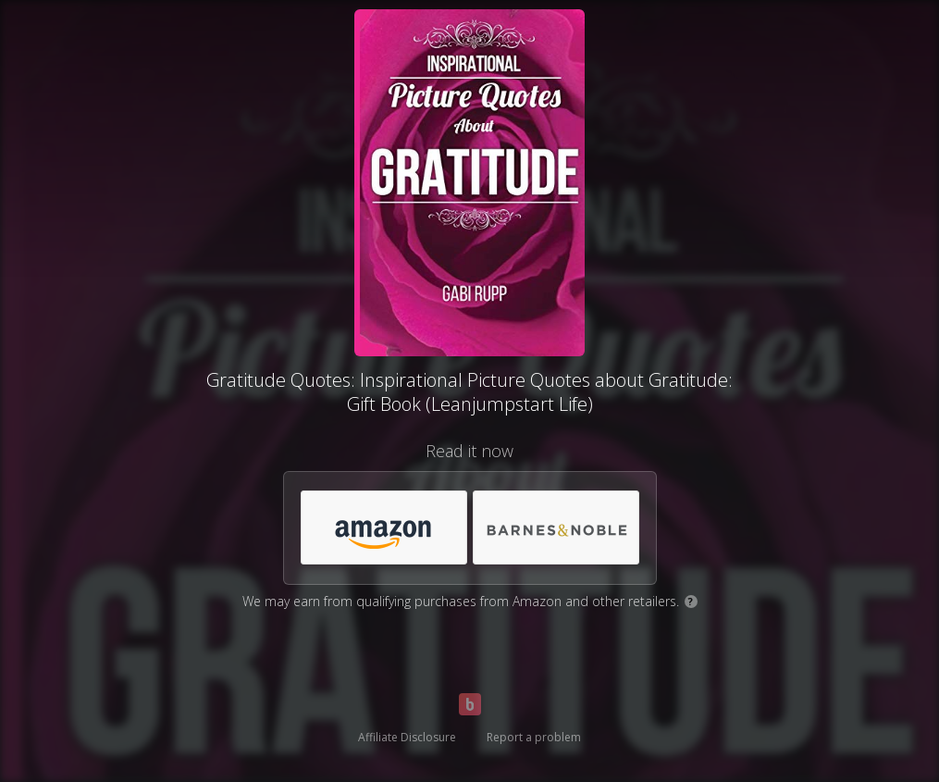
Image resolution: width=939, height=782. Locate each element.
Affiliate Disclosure (407, 737)
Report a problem (534, 737)
